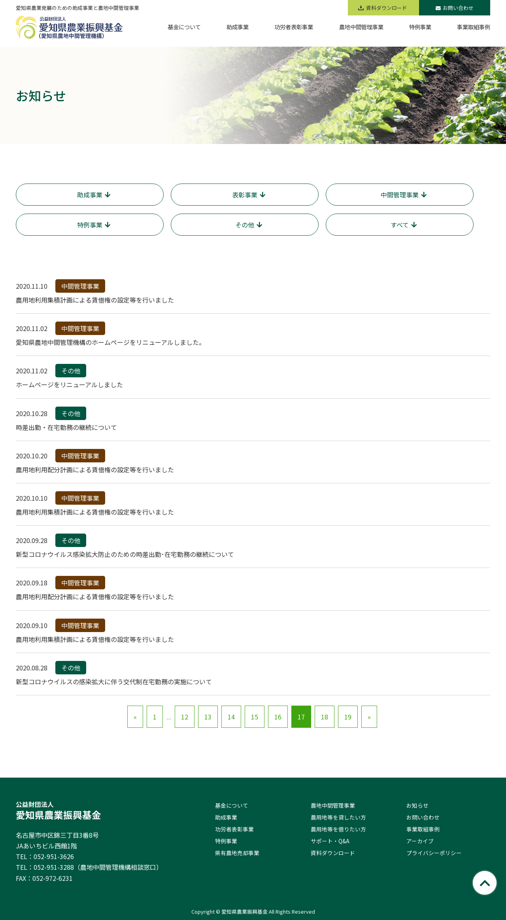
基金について (231, 805)
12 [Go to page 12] (184, 716)
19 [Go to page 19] (347, 716)
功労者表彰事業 (234, 829)
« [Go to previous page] (135, 716)
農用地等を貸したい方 (338, 817)
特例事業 (226, 841)
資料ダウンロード (333, 853)
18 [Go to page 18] (324, 716)
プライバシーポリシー (434, 853)
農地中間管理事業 (333, 805)
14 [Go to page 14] (231, 716)
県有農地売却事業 (237, 853)
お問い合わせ (455, 7)
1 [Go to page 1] (155, 716)
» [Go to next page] (369, 716)
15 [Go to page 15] (254, 716)
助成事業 (226, 817)
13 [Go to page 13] (207, 716)
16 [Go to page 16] (277, 716)
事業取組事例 (423, 829)
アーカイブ (420, 841)
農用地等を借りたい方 (338, 829)
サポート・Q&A (330, 841)
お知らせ (417, 805)
